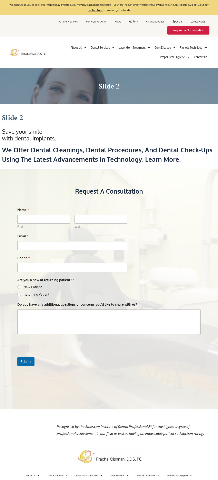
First (20, 226)
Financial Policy (155, 21)
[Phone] (72, 267)
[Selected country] (20, 267)
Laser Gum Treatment (134, 47)
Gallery (133, 21)
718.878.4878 (185, 4)
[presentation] (48, 354)
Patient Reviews (68, 21)
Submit (25, 361)
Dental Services (103, 47)
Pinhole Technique (193, 47)
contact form (95, 10)
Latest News (198, 21)
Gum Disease (165, 47)
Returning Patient (36, 294)
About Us (79, 47)
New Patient (32, 287)
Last (77, 226)
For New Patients (96, 21)
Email (23, 236)
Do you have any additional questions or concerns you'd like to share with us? (77, 304)
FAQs (118, 21)
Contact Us (200, 57)
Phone (23, 258)
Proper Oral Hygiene (175, 57)
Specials (177, 21)
